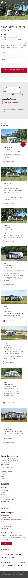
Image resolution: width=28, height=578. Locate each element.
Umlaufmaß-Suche (6, 517)
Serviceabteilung (5, 522)
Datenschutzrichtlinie (6, 526)
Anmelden (6, 543)
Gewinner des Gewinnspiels (7, 499)
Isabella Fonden (5, 508)
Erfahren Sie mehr (10, 161)
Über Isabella (4, 490)
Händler (3, 492)
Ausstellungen (4, 497)
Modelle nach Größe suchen (11, 106)
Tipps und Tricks (5, 515)
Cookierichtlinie (4, 528)
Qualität (3, 495)
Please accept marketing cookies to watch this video (14, 70)
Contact (3, 506)
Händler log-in (6, 549)
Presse (2, 503)
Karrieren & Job (5, 501)
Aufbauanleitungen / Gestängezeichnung (11, 519)
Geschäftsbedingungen (6, 524)
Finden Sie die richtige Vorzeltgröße (12, 102)
